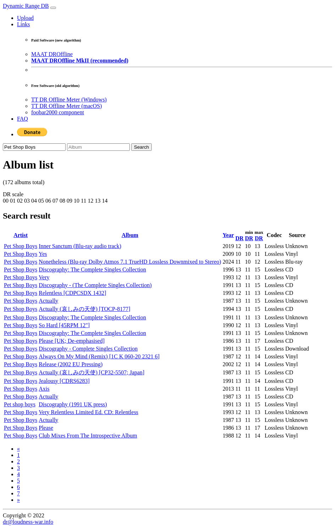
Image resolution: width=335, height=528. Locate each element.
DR (239, 238)
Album (130, 235)
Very (44, 277)
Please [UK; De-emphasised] (72, 341)
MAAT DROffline (52, 54)
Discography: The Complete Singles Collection (92, 269)
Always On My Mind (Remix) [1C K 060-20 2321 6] (99, 356)
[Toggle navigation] (53, 8)
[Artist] (34, 147)
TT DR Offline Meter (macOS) (66, 106)
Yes (43, 254)
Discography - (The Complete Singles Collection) (95, 285)
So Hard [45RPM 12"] (64, 325)
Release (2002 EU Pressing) (70, 364)
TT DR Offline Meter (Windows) (69, 100)
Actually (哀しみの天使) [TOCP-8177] (84, 309)
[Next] (18, 500)
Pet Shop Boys (20, 246)
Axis (44, 389)
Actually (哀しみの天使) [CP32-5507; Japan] (91, 372)
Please (46, 428)
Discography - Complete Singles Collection (88, 349)
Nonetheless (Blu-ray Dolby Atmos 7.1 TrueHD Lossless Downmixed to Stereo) (130, 262)
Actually (48, 301)
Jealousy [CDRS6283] (64, 381)
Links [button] (23, 24)
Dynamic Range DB (26, 6)
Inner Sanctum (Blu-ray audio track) (80, 246)
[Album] (98, 147)
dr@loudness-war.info (28, 522)
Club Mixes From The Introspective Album (88, 436)
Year (228, 235)
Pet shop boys (19, 404)
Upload (25, 18)
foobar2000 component (57, 112)
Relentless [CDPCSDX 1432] (72, 293)
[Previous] (18, 449)
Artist (20, 235)
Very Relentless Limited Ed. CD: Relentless (88, 412)
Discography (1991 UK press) (73, 404)
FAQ (22, 119)
